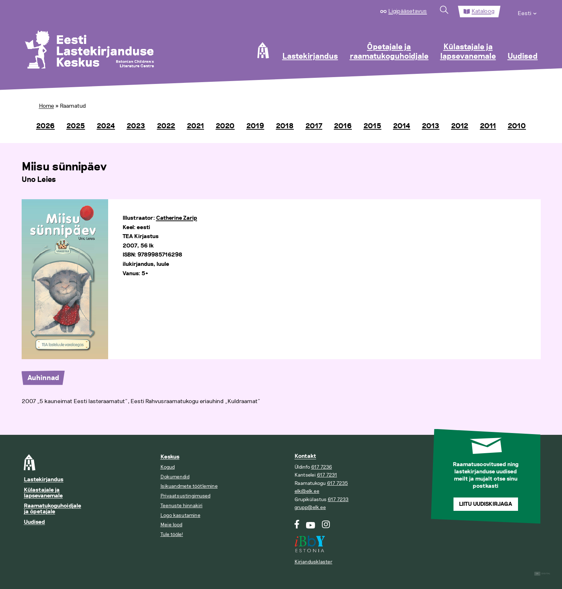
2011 (488, 126)
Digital (542, 574)
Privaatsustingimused (185, 496)
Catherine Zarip (176, 218)
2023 (136, 126)
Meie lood (171, 525)
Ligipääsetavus (407, 11)
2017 (313, 126)
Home (46, 106)
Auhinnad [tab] (43, 378)
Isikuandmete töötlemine (189, 486)
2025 (75, 126)
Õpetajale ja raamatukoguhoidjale (389, 52)
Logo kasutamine (180, 515)
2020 (225, 126)
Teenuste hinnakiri (181, 506)
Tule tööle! (171, 534)
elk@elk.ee (307, 491)
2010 (517, 126)
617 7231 (327, 475)
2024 (106, 126)
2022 (166, 126)
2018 (285, 126)
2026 (45, 126)
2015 (372, 126)
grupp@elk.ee (310, 507)
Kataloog (483, 11)
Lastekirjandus (310, 56)
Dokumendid (175, 477)
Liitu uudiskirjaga (485, 504)
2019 (255, 126)
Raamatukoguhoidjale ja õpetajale (52, 509)
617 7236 (321, 467)
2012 (459, 126)
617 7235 (337, 483)
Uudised (523, 56)
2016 (343, 126)
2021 (195, 126)
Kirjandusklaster (313, 562)
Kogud (167, 467)
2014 (401, 126)
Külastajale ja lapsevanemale (468, 52)
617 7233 (338, 499)
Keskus (170, 457)
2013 (430, 126)
